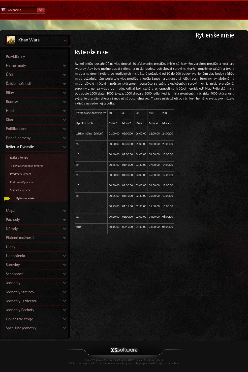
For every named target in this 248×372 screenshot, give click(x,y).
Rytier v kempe (19, 157)
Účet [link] (9, 74)
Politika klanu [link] (16, 128)
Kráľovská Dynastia (21, 182)
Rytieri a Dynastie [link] (20, 146)
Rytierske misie (25, 198)
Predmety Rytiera (20, 174)
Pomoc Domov (124, 10)
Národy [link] (12, 228)
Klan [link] (9, 119)
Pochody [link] (13, 219)
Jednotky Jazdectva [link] (21, 301)
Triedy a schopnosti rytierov (26, 166)
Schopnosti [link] (15, 273)
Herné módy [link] (16, 65)
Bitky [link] (10, 92)
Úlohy (10, 246)
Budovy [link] (12, 101)
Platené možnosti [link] (20, 237)
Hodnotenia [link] (15, 255)
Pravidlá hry (15, 56)
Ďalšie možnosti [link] (18, 83)
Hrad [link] (10, 110)
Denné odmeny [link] (18, 137)
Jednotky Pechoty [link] (20, 309)
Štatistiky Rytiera (20, 190)
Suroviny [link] (13, 264)
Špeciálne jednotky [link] (21, 328)
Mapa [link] (10, 210)
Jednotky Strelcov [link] (20, 292)
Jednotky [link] (13, 282)
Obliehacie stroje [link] (19, 319)
